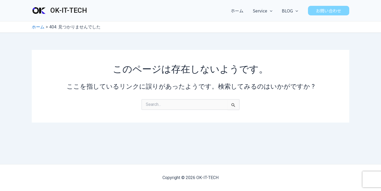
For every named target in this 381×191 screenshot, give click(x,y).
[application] (271, 10)
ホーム (239, 10)
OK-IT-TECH (68, 10)
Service (264, 10)
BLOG (290, 10)
